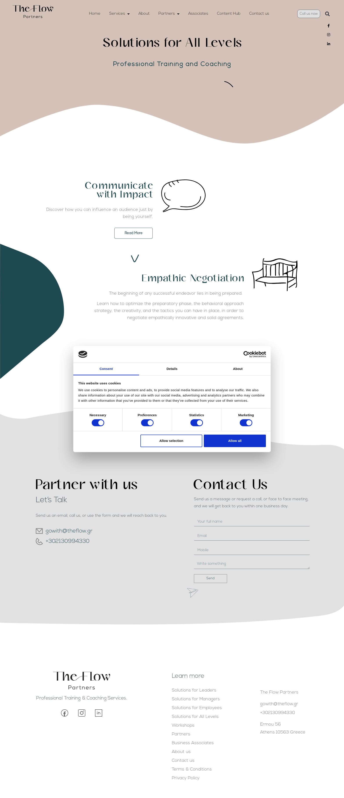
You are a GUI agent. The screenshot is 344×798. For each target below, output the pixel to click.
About (144, 14)
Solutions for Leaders (194, 690)
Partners (168, 14)
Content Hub (228, 14)
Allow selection (171, 441)
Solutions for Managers (196, 699)
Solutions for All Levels (195, 717)
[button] (327, 14)
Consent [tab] (106, 369)
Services (119, 14)
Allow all (235, 441)
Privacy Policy (185, 778)
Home (94, 14)
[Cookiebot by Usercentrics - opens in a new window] (247, 354)
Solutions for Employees (197, 708)
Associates (198, 14)
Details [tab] (172, 369)
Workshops (183, 725)
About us (181, 752)
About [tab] (238, 369)
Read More (34, 235)
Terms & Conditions (192, 769)
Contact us (259, 14)
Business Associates (193, 743)
